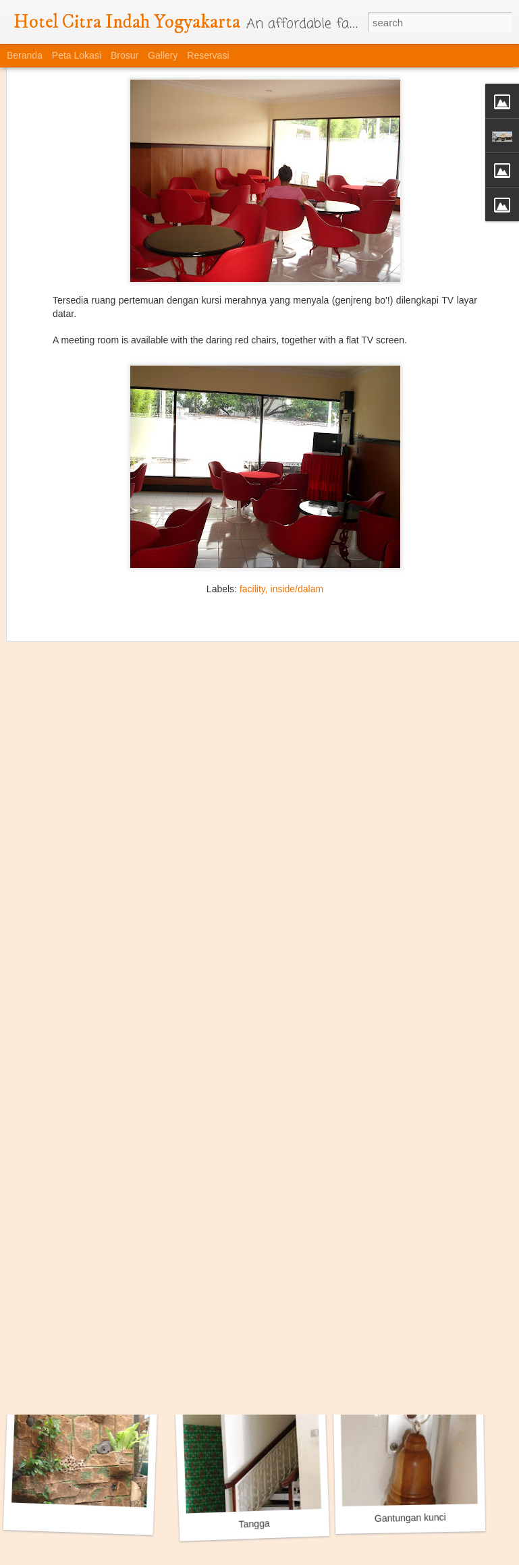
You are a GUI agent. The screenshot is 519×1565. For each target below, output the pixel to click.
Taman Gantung (416, 1333)
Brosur (124, 55)
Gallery (162, 55)
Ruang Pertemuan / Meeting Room (102, 1340)
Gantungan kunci (410, 1518)
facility (252, 518)
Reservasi (208, 55)
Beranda (25, 55)
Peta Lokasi (76, 55)
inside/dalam (297, 518)
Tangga (253, 1524)
